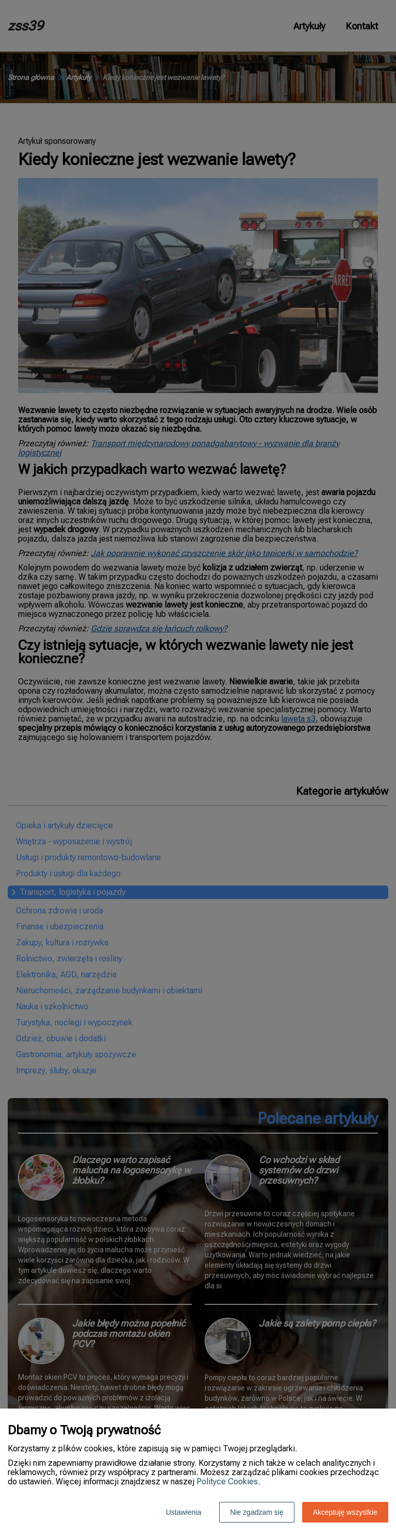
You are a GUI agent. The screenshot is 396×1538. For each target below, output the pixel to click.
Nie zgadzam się (257, 1512)
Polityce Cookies (227, 1481)
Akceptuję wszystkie (345, 1512)
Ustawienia (183, 1512)
